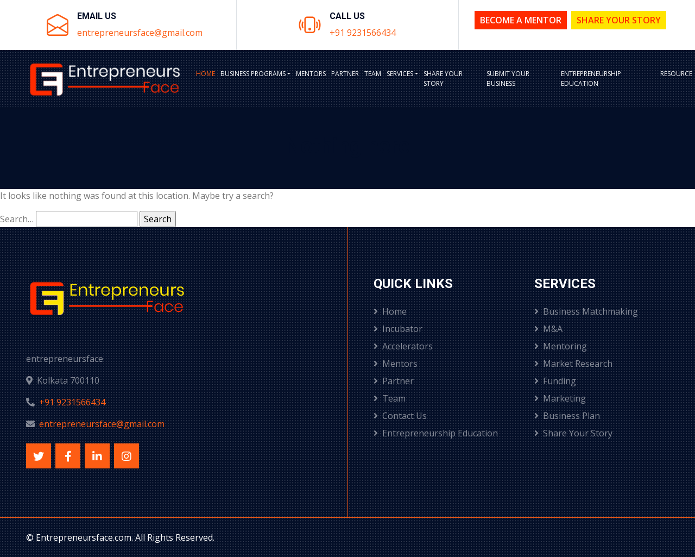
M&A (548, 329)
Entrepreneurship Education (591, 78)
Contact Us (400, 416)
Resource (676, 73)
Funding (555, 381)
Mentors (311, 73)
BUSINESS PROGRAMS (253, 73)
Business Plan (567, 416)
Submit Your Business (507, 78)
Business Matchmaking (586, 311)
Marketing (560, 398)
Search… (17, 219)
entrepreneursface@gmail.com (140, 33)
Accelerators (403, 346)
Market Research (573, 364)
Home (205, 73)
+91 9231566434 (363, 33)
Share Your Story (619, 20)
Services (400, 73)
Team (372, 73)
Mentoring (560, 346)
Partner (345, 73)
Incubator (398, 329)
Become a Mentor (520, 20)
